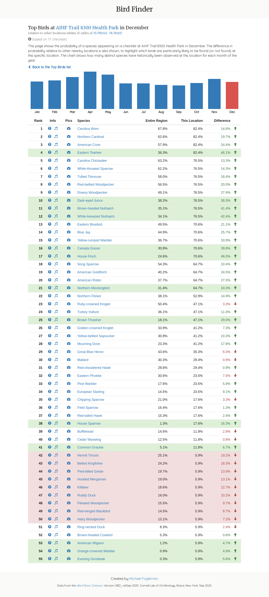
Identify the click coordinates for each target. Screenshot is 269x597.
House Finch (86, 256)
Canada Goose (88, 248)
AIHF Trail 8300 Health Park (87, 28)
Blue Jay (83, 232)
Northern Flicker (89, 296)
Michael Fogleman (143, 578)
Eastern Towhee (89, 152)
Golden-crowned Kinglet (95, 328)
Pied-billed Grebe (90, 471)
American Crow (88, 145)
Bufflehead (85, 431)
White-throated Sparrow (95, 169)
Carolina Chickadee (92, 160)
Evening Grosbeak (91, 559)
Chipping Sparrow (90, 399)
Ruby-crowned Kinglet (93, 304)
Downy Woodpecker (92, 192)
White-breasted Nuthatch (96, 216)
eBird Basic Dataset (90, 585)
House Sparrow (89, 423)
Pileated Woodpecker (93, 503)
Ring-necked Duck (91, 527)
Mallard (82, 360)
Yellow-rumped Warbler (94, 240)
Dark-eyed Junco (90, 200)
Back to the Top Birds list (49, 67)
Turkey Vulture (88, 312)
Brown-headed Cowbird (94, 535)
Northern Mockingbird (93, 288)
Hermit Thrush (88, 455)
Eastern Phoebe (89, 376)
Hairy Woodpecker (91, 519)
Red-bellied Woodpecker (95, 184)
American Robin (89, 280)
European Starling (90, 392)
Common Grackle (90, 447)
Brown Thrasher (89, 320)
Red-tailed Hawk (89, 416)
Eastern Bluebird (89, 224)
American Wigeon (90, 543)
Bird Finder (134, 9)
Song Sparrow (88, 264)
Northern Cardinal (90, 137)
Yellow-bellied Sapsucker (96, 336)
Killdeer (83, 487)
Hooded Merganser (91, 479)
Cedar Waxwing (89, 439)
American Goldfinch (92, 272)
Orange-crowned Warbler (96, 551)
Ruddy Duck (86, 495)
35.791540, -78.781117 (107, 33)
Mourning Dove (88, 344)
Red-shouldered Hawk (94, 368)
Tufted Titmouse (89, 177)
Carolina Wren (88, 129)
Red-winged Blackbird (93, 511)
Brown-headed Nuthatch (95, 208)
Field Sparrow (87, 408)
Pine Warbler (87, 384)
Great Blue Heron (90, 352)
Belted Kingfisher (90, 463)
